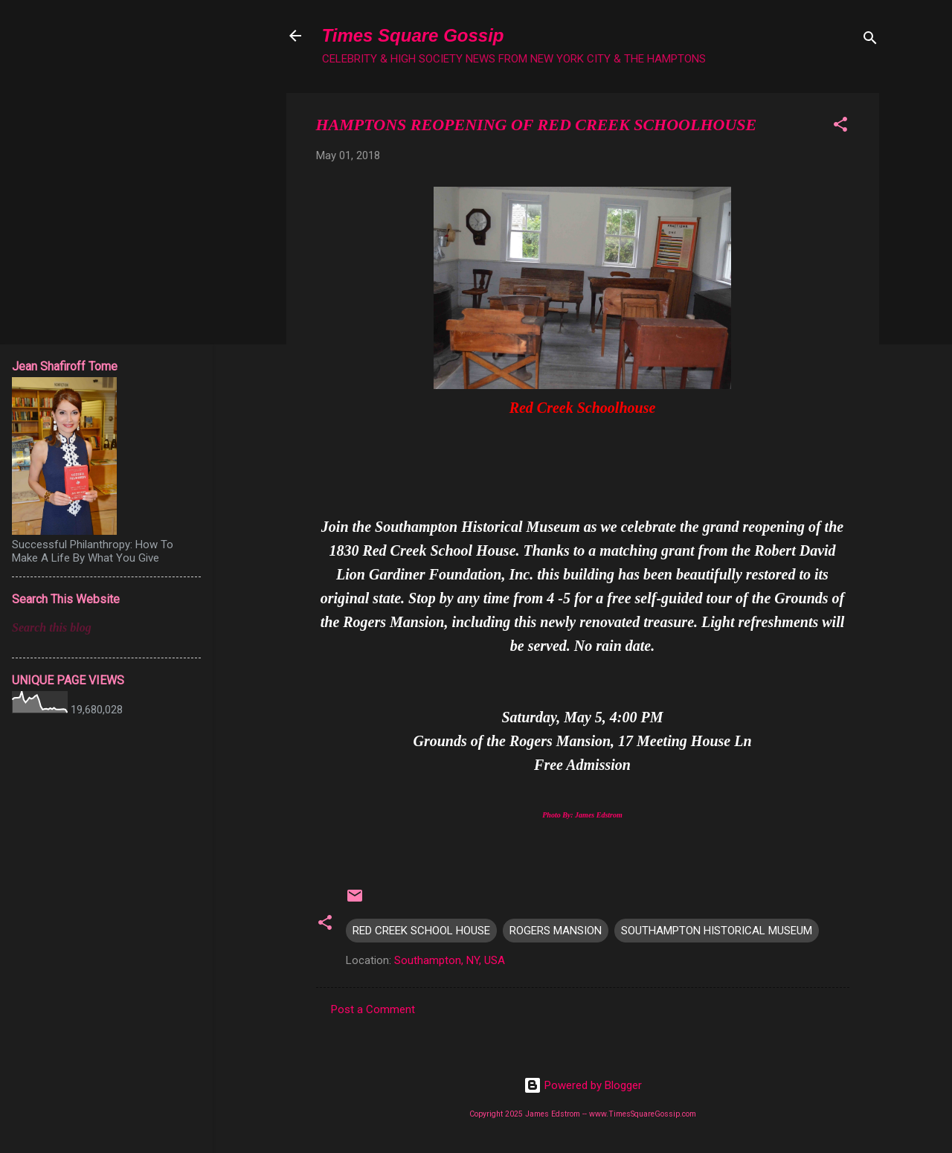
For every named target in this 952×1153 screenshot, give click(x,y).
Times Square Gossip (413, 35)
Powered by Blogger (583, 1085)
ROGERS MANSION (555, 930)
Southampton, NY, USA (449, 960)
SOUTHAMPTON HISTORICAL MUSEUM (716, 930)
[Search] (870, 40)
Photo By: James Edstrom (582, 815)
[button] (840, 126)
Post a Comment (373, 1009)
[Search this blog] (106, 628)
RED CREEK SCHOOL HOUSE (421, 930)
